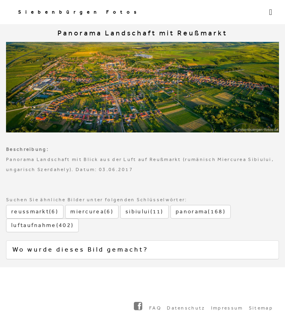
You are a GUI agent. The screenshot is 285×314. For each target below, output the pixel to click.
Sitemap (261, 308)
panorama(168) (201, 211)
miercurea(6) (91, 211)
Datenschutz (186, 308)
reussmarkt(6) (34, 211)
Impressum (227, 308)
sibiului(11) (144, 211)
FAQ (155, 308)
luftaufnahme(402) (42, 225)
